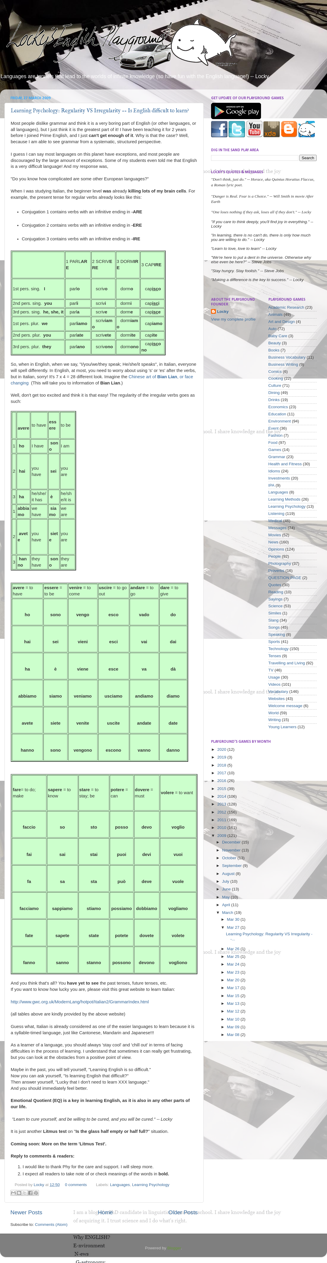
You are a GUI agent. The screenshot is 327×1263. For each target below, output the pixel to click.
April (226, 905)
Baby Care (277, 336)
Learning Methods (284, 499)
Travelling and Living (286, 663)
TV (270, 670)
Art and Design (281, 321)
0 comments (76, 1184)
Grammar (276, 457)
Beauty (274, 343)
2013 (222, 804)
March (228, 912)
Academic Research (286, 307)
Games (275, 449)
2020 (222, 749)
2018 (222, 765)
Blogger (174, 1248)
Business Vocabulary (287, 357)
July (226, 881)
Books (274, 350)
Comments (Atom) (51, 1224)
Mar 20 (233, 980)
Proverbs (276, 570)
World (273, 713)
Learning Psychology (150, 1184)
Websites (276, 698)
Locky (39, 1184)
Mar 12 (233, 1011)
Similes (275, 613)
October (230, 858)
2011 (222, 820)
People (274, 556)
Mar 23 (233, 972)
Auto (272, 329)
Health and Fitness (285, 464)
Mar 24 (233, 964)
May (226, 897)
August (229, 873)
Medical (275, 520)
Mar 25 (233, 956)
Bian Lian (167, 376)
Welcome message (285, 706)
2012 (222, 812)
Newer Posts (26, 1212)
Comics (275, 371)
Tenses (274, 656)
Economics (278, 407)
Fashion (275, 435)
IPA (271, 485)
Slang (273, 620)
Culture (275, 385)
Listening (276, 513)
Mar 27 (233, 927)
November (232, 850)
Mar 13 (233, 1003)
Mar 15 (233, 996)
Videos (274, 684)
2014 (222, 796)
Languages (120, 1184)
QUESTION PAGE (284, 577)
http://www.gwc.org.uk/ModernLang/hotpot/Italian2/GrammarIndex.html (80, 1001)
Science (275, 606)
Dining (274, 392)
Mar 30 (233, 919)
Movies (274, 535)
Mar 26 (233, 949)
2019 (222, 757)
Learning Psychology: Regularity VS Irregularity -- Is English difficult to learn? (100, 111)
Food (273, 442)
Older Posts (183, 1212)
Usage (274, 677)
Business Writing (283, 364)
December (232, 842)
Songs (274, 627)
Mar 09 (233, 1027)
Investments (279, 478)
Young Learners (282, 727)
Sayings (275, 599)
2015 (222, 788)
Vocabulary (278, 691)
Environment (279, 421)
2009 (222, 835)
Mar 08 (233, 1034)
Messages (277, 528)
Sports (274, 641)
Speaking (276, 634)
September (232, 865)
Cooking (275, 378)
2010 (222, 827)
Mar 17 (233, 988)
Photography (279, 563)
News (273, 542)
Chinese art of (143, 376)
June (227, 889)
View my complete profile (233, 319)
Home (105, 1212)
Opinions (276, 549)
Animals (275, 314)
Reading (275, 592)
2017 (222, 773)
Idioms (274, 471)
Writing (274, 720)
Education (277, 414)
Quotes (275, 585)
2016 (222, 780)
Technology (278, 649)
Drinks (274, 400)
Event (273, 428)
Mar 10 (233, 1019)
